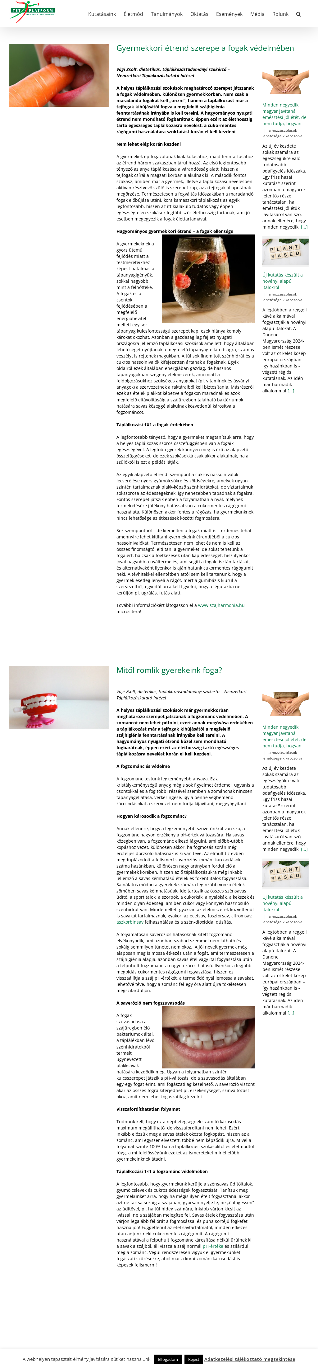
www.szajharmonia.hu (221, 605)
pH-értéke (213, 1246)
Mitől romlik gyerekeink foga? (169, 670)
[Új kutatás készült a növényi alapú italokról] (285, 251)
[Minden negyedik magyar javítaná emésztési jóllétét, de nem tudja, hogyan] (285, 81)
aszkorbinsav (129, 922)
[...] (304, 227)
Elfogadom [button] (168, 1359)
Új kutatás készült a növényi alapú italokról (282, 281)
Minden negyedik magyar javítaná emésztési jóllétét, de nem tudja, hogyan (284, 114)
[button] (298, 13)
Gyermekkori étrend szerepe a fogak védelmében (205, 48)
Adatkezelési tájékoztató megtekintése (249, 1359)
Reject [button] (193, 1359)
